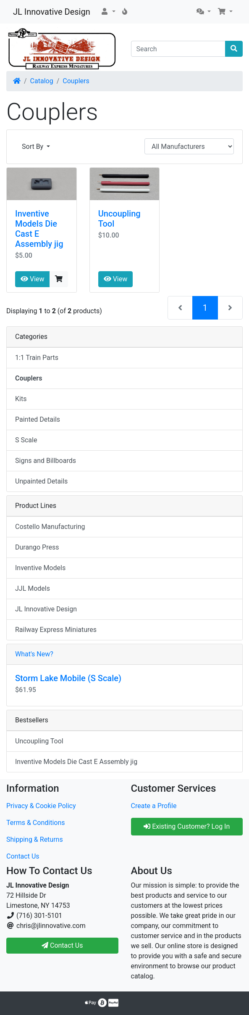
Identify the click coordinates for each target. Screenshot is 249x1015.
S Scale (26, 440)
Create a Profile (154, 806)
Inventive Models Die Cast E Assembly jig (76, 762)
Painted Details (37, 419)
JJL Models (32, 588)
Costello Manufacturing (50, 527)
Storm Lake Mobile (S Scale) (68, 678)
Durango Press (37, 547)
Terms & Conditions (35, 823)
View (33, 279)
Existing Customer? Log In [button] (187, 826)
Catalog (41, 81)
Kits (20, 399)
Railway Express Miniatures (56, 630)
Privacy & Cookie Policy (41, 806)
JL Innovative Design (51, 12)
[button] (108, 11)
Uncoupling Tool (39, 741)
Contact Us (22, 856)
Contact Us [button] (62, 945)
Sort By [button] (33, 147)
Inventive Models (40, 568)
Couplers (76, 81)
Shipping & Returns (34, 839)
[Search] (178, 49)
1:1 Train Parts (36, 358)
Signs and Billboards (45, 461)
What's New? (34, 654)
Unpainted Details (41, 481)
